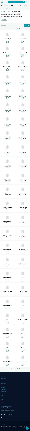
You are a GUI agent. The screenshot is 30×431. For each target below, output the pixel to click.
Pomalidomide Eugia (7, 108)
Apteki (1, 400)
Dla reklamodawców (3, 386)
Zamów (12, 9)
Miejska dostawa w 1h (23, 6)
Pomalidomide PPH (22, 38)
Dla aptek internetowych (4, 384)
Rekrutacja (2, 382)
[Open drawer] (28, 2)
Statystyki (4, 19)
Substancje (8, 12)
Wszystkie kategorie (5, 6)
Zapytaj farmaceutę (14, 6)
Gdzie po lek (3, 12)
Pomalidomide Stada (22, 94)
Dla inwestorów (3, 387)
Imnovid (7, 80)
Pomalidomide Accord (7, 52)
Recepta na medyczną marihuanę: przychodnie (7, 410)
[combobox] (16, 2)
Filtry (27, 25)
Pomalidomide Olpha (7, 66)
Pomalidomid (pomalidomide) (16, 12)
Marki (1, 396)
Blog (1, 392)
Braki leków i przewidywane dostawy (6, 406)
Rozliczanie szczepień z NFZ (4, 407)
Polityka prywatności (3, 378)
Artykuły (2, 399)
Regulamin (2, 379)
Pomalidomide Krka (23, 108)
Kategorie (2, 394)
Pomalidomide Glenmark (22, 80)
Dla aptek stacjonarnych (4, 383)
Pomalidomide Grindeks (22, 52)
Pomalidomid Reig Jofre (7, 38)
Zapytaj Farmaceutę (3, 391)
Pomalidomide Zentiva (22, 66)
